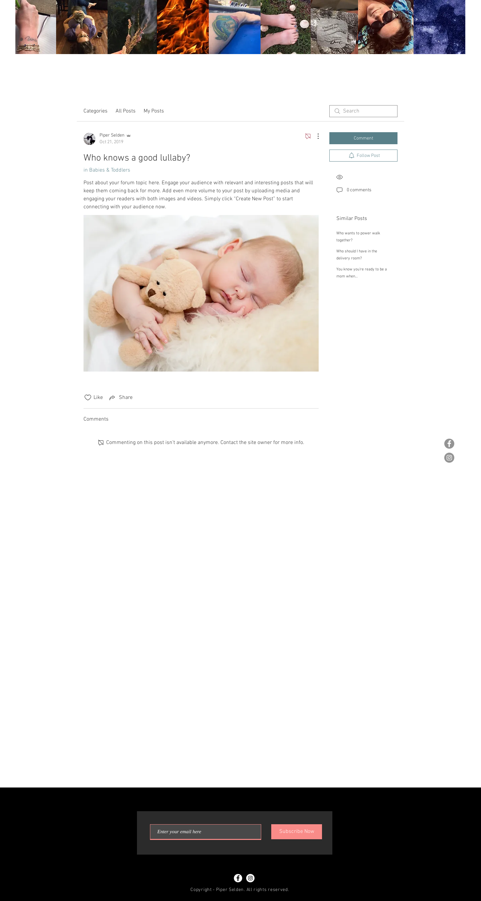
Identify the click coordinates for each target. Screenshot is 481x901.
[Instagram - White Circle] (250, 878)
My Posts (154, 111)
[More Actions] (315, 136)
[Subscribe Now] (296, 831)
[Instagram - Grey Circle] (449, 458)
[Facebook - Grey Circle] (449, 444)
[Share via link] (120, 398)
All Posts (126, 111)
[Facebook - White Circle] (238, 878)
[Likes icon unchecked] (88, 398)
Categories (96, 111)
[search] (363, 111)
